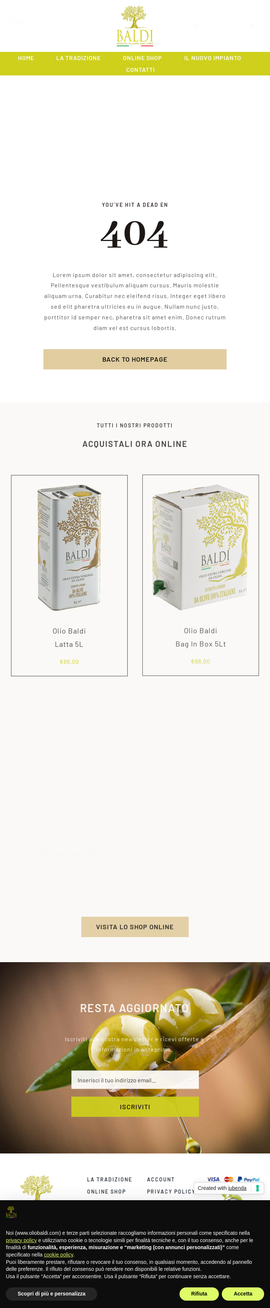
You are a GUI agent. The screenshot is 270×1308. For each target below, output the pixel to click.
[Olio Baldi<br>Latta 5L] (69, 482)
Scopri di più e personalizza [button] (51, 1294)
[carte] (235, 1178)
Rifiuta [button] (199, 1294)
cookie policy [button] (58, 1255)
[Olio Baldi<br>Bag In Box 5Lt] (200, 476)
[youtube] (43, 26)
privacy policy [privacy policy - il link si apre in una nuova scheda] (21, 1240)
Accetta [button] (243, 1294)
